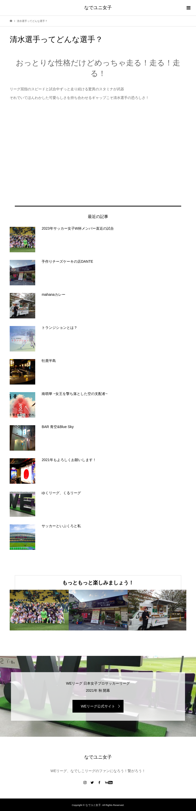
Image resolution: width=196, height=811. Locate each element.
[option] (39, 610)
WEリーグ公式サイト (98, 706)
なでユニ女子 (98, 7)
